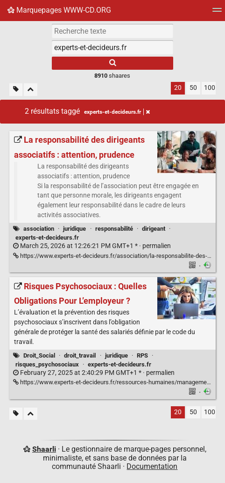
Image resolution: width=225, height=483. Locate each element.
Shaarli (44, 449)
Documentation (152, 466)
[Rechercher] (112, 63)
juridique (74, 228)
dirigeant (153, 228)
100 (209, 88)
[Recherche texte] (112, 31)
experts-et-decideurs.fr (47, 237)
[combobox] (112, 47)
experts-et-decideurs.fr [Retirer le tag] (117, 112)
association (38, 228)
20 (178, 88)
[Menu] (217, 12)
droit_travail (80, 355)
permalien (92, 246)
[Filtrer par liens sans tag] (15, 89)
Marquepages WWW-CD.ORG (59, 10)
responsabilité (114, 228)
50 (193, 88)
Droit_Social (39, 355)
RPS (142, 355)
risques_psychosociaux (47, 364)
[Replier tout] (30, 89)
